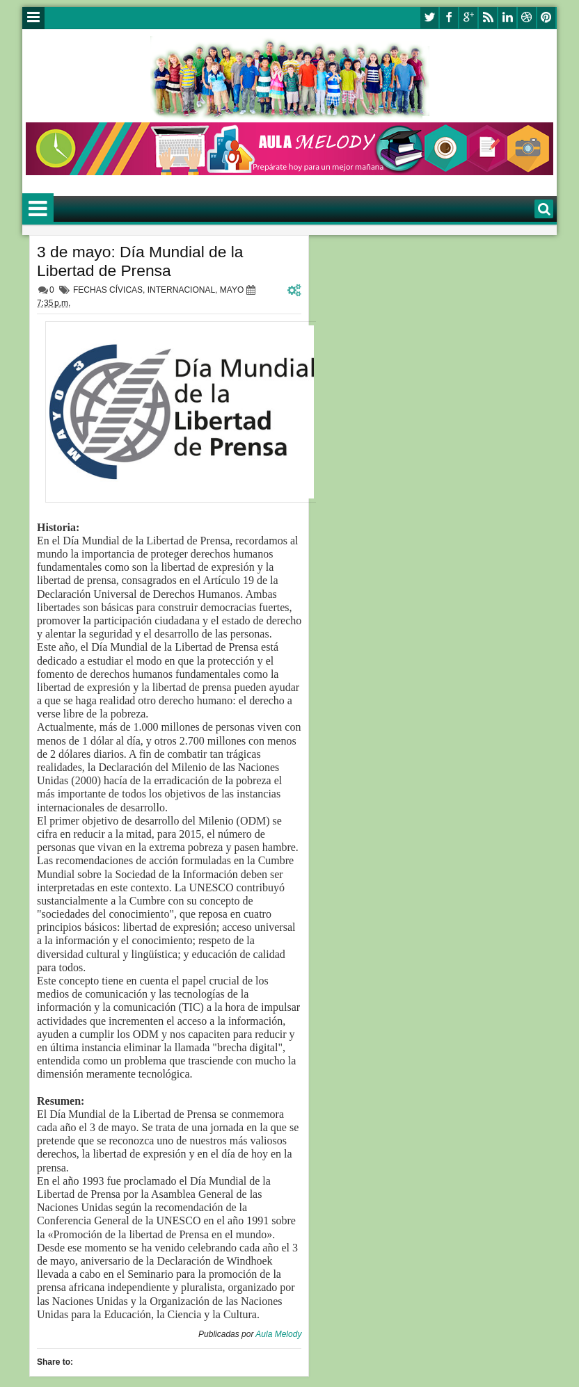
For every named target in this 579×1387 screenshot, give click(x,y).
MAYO (232, 290)
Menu (33, 18)
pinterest (546, 18)
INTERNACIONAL (181, 290)
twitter (429, 18)
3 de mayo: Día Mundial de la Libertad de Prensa (140, 261)
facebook (449, 18)
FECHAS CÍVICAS (108, 290)
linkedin (507, 18)
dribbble (527, 18)
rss (488, 18)
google (468, 18)
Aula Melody (278, 1334)
